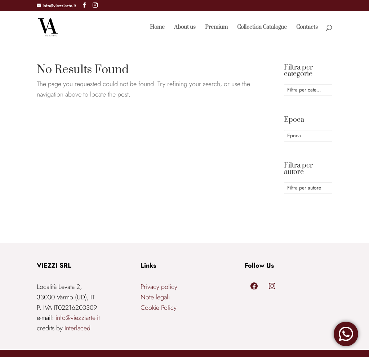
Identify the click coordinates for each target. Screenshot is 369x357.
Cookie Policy (159, 307)
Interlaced (77, 328)
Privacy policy (159, 286)
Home (157, 28)
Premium (216, 28)
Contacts (307, 28)
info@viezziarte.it (77, 317)
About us (185, 28)
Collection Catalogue (262, 28)
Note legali (155, 297)
